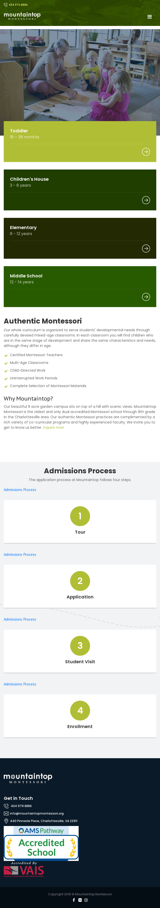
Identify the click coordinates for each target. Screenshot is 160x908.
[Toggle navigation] (149, 16)
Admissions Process (20, 489)
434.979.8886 (18, 4)
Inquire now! (53, 427)
